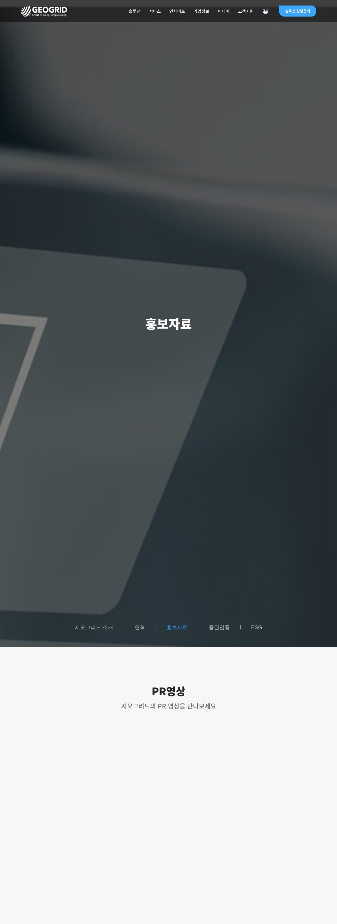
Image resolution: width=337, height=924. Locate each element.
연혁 (140, 627)
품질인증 (219, 627)
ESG (256, 627)
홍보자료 (176, 627)
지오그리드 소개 (94, 627)
